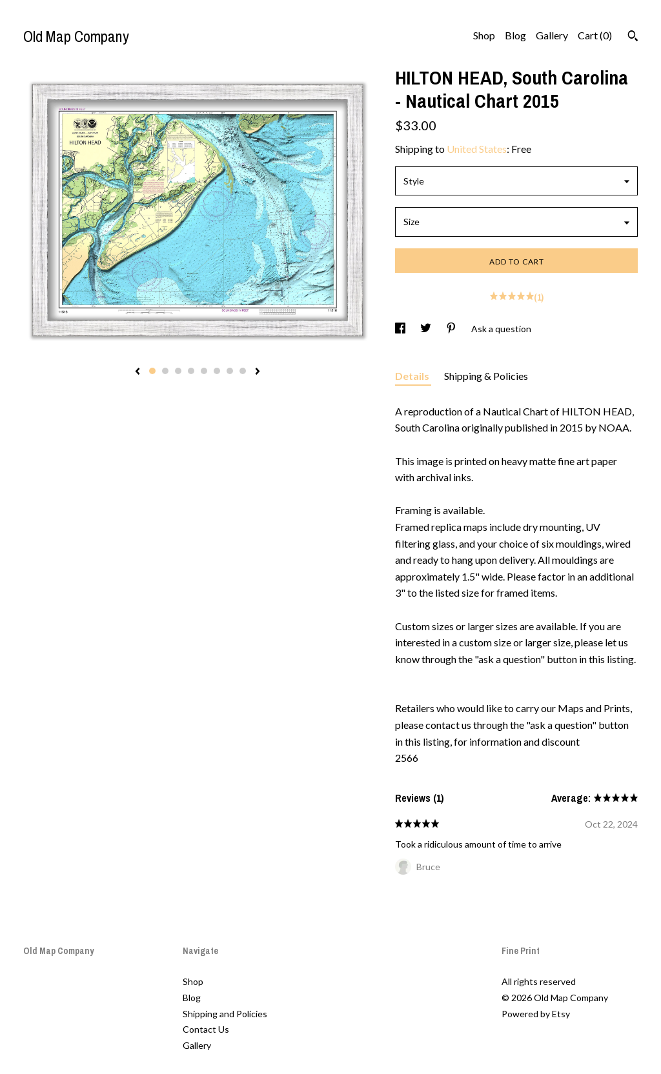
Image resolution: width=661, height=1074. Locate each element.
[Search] (633, 37)
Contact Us (206, 1029)
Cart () (595, 35)
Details (413, 376)
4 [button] (191, 371)
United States (477, 149)
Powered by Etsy (536, 1013)
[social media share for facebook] (401, 328)
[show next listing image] (257, 372)
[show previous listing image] (137, 372)
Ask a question (501, 328)
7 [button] (230, 371)
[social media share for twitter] (426, 328)
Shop (484, 35)
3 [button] (178, 371)
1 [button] (152, 371)
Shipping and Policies (225, 1013)
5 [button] (204, 371)
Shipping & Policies (486, 376)
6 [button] (217, 371)
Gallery (552, 35)
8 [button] (242, 371)
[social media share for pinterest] (452, 328)
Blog (515, 35)
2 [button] (165, 371)
